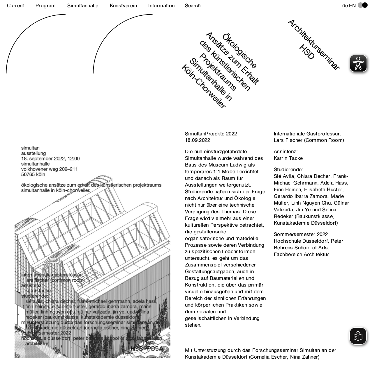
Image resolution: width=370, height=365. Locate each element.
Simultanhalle (82, 5)
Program (46, 5)
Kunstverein (123, 5)
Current (15, 5)
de (345, 5)
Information (161, 5)
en (352, 5)
